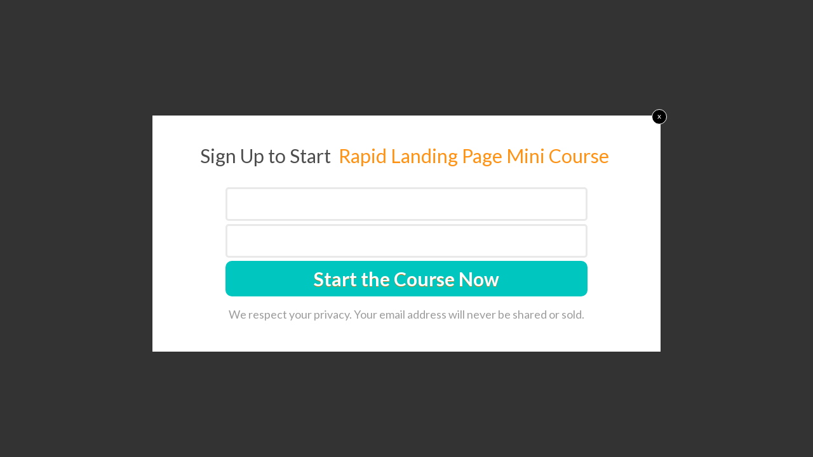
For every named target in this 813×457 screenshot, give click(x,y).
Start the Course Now (406, 278)
